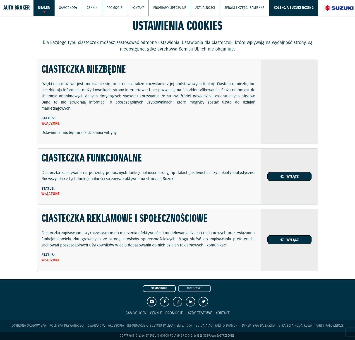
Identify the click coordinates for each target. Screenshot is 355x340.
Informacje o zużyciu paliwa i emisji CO (159, 325)
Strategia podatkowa (295, 325)
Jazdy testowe (199, 313)
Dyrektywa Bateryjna (258, 325)
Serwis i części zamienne (244, 8)
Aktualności (205, 8)
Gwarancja (96, 325)
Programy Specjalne (169, 8)
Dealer (44, 8)
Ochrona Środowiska (29, 325)
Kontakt (138, 8)
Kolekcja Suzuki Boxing (294, 8)
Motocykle (194, 288)
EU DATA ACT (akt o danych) (217, 325)
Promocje (114, 8)
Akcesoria (116, 325)
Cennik (92, 8)
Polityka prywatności (66, 325)
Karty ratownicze (329, 325)
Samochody (68, 8)
